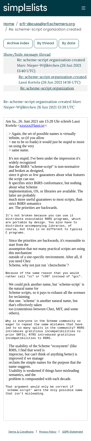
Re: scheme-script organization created (53, 76)
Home (8, 23)
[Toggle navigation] (83, 8)
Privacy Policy (47, 431)
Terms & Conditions (21, 431)
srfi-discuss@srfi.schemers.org (47, 23)
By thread (45, 43)
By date (68, 43)
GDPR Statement (72, 431)
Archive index (18, 43)
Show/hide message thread (27, 54)
